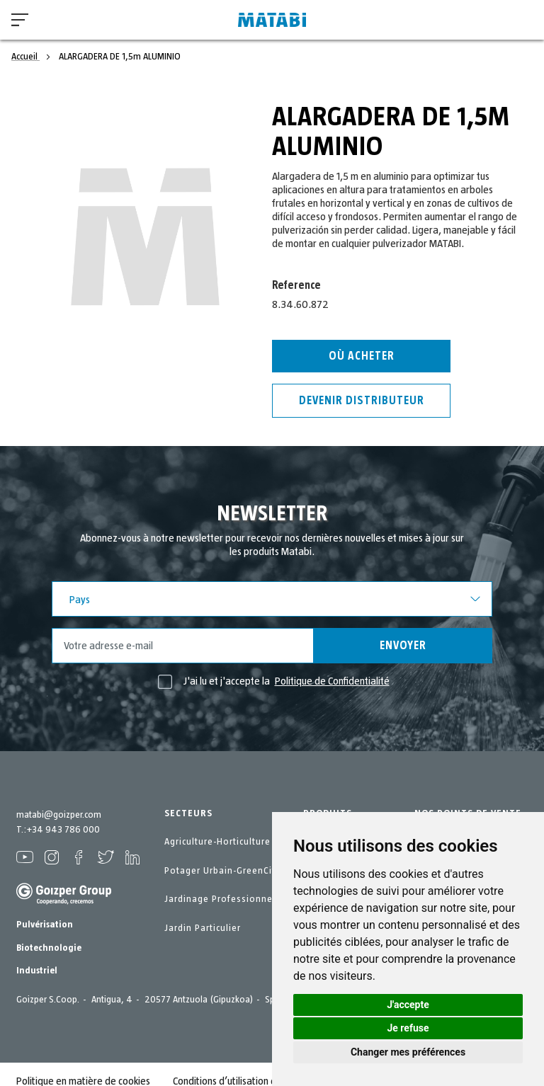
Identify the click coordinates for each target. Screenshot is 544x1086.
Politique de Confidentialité (332, 681)
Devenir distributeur (361, 400)
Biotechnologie (48, 948)
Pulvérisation (44, 925)
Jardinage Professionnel (220, 899)
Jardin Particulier (202, 928)
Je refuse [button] (408, 1028)
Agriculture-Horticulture (217, 842)
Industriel (36, 971)
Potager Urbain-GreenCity (222, 871)
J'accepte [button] (408, 1004)
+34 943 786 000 (63, 830)
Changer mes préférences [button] (408, 1052)
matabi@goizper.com (58, 815)
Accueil (25, 57)
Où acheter (362, 356)
